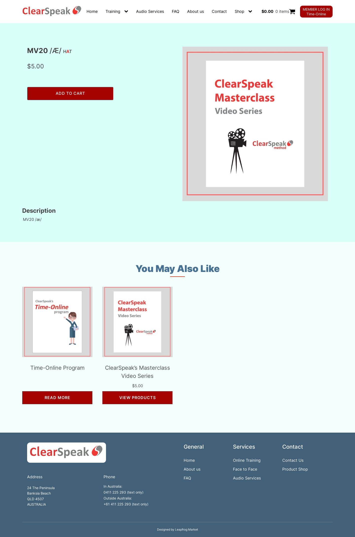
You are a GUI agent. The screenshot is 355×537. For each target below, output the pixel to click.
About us (195, 11)
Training (113, 11)
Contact (219, 11)
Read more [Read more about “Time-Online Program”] (57, 397)
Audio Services (150, 11)
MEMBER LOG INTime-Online (316, 11)
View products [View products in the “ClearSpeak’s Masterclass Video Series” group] (137, 397)
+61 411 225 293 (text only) (126, 504)
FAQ (175, 11)
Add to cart (70, 93)
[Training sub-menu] (127, 11)
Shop (239, 11)
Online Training (247, 460)
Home (92, 11)
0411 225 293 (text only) (123, 492)
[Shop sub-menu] (251, 11)
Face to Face (245, 469)
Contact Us (292, 460)
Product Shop (295, 469)
